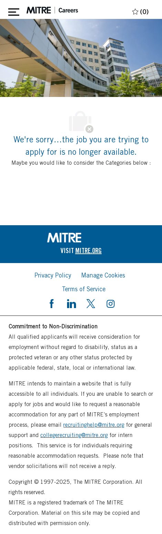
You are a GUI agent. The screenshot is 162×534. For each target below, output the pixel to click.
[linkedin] (71, 303)
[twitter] (91, 303)
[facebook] (51, 303)
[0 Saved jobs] (139, 10)
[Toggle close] (13, 10)
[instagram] (110, 303)
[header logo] (52, 10)
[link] (81, 237)
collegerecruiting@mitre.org (74, 435)
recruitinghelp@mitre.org (93, 425)
